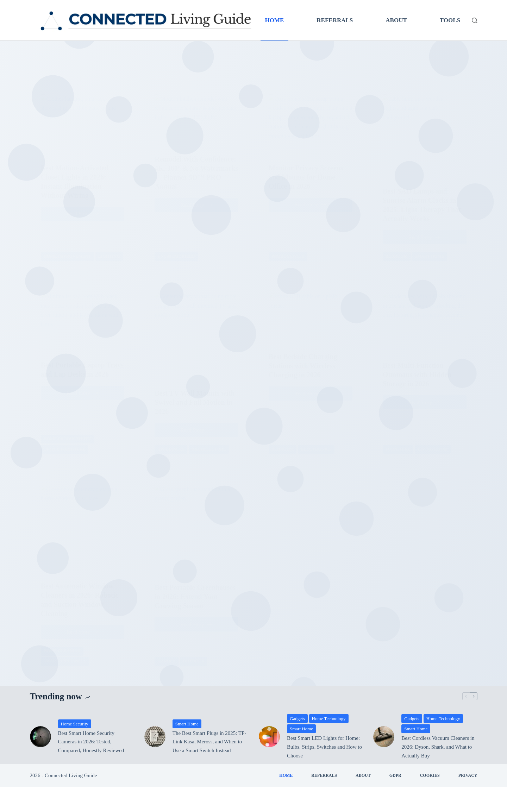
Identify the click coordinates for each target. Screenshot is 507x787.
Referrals (335, 20)
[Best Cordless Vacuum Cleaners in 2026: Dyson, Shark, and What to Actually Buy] (383, 736)
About (396, 20)
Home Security (74, 723)
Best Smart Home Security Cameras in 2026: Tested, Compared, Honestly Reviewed (91, 742)
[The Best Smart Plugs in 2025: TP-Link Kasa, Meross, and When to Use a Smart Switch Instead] (154, 736)
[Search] (474, 20)
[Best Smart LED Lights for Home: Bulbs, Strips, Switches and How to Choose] (269, 736)
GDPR (395, 775)
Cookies (430, 775)
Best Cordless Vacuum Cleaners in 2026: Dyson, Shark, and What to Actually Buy (437, 746)
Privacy (467, 775)
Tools (450, 20)
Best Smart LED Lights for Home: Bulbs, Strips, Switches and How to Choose (324, 746)
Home (274, 20)
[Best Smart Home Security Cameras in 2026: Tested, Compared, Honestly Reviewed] (40, 736)
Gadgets (297, 718)
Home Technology (329, 718)
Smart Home (187, 723)
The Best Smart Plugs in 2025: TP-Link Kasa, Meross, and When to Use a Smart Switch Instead (209, 742)
